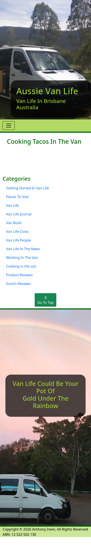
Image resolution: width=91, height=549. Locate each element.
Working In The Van (22, 257)
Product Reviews (19, 275)
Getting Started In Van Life (27, 188)
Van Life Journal (18, 214)
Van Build (13, 222)
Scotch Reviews (18, 283)
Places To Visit (17, 196)
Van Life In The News (23, 248)
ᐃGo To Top (45, 300)
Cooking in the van (21, 266)
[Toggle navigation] (9, 125)
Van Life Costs (17, 231)
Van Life (12, 205)
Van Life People (18, 240)
